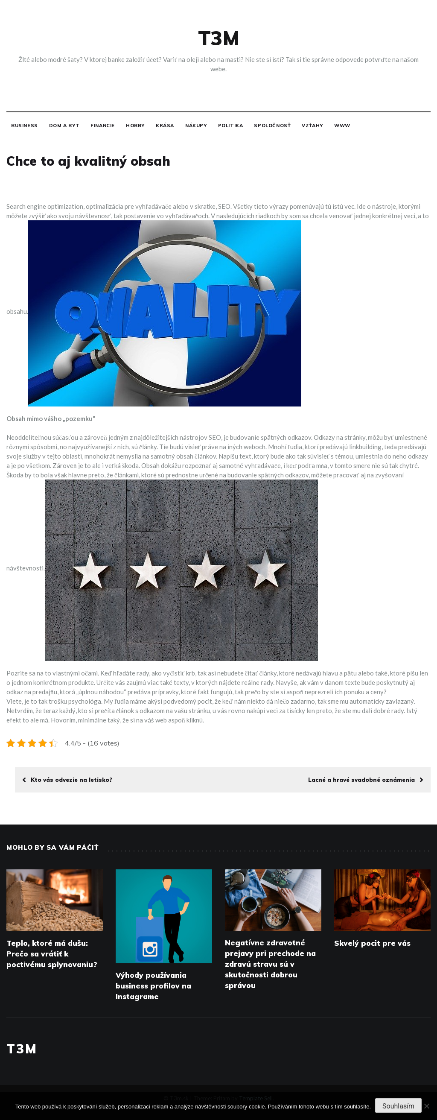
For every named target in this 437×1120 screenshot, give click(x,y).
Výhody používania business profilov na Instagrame (153, 986)
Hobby (135, 126)
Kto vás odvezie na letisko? (67, 780)
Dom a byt (64, 126)
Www (342, 126)
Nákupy (196, 126)
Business (24, 126)
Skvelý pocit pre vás (372, 943)
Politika (230, 126)
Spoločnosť (272, 126)
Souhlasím (398, 1106)
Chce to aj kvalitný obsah (88, 161)
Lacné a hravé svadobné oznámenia (365, 780)
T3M (218, 38)
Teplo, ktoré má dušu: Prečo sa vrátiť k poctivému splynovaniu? (51, 954)
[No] (426, 1106)
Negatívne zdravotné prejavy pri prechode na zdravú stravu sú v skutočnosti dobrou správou (270, 964)
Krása (165, 126)
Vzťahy (312, 126)
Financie (102, 126)
